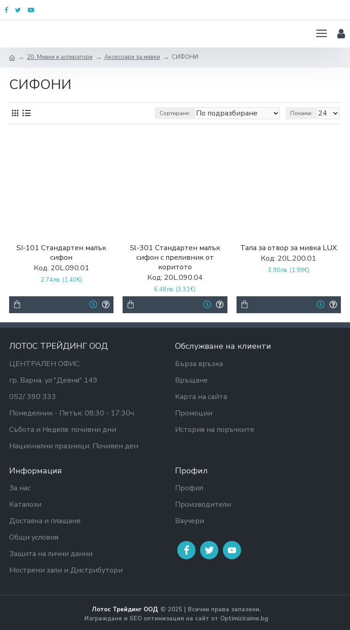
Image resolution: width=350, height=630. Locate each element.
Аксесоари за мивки (132, 57)
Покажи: (301, 113)
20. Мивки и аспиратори (60, 57)
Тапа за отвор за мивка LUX (288, 248)
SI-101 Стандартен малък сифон (61, 252)
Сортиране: (175, 113)
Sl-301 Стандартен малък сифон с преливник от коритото (175, 257)
